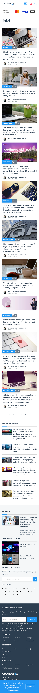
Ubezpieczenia (8, 123)
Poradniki (6, 201)
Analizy (4, 641)
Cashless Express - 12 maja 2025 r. (27, 545)
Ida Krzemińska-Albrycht (17, 63)
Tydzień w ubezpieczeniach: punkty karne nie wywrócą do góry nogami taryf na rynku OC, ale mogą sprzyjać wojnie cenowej (19, 131)
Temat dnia (5, 638)
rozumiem (30, 686)
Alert (15, 649)
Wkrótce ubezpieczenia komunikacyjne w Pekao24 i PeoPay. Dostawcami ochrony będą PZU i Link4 (19, 285)
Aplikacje (6, 86)
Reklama (17, 665)
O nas (4, 665)
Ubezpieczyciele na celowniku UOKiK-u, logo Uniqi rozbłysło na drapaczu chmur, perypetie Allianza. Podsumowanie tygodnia (20, 247)
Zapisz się (32, 619)
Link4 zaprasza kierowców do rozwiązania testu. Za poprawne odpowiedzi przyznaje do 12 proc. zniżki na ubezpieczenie (20, 170)
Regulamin (30, 665)
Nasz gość (30, 638)
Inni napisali (30, 641)
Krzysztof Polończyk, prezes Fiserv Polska (27, 557)
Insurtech (6, 48)
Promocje (6, 162)
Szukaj (29, 649)
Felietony (17, 638)
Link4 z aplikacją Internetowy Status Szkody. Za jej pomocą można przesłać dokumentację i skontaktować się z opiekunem (19, 55)
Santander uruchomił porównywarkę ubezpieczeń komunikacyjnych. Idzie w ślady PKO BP (19, 93)
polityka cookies (12, 690)
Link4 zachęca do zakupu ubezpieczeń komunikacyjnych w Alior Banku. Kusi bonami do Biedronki (19, 322)
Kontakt (16, 668)
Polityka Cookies (7, 668)
